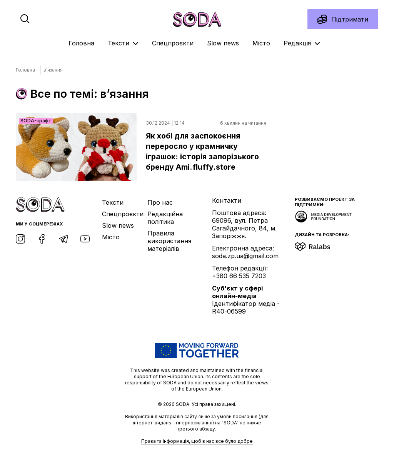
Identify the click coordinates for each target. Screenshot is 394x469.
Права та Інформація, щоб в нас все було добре (197, 441)
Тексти (123, 43)
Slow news (223, 43)
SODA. (184, 404)
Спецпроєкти (173, 43)
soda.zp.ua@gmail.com (245, 256)
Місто (261, 43)
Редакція (302, 43)
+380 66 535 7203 (239, 276)
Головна (81, 43)
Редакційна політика (165, 217)
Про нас (160, 202)
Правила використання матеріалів (169, 240)
